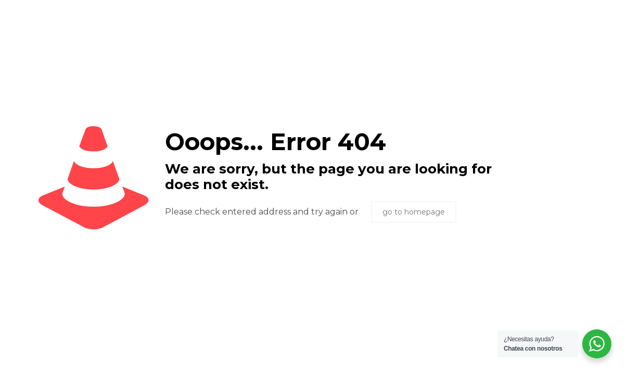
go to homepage (413, 212)
